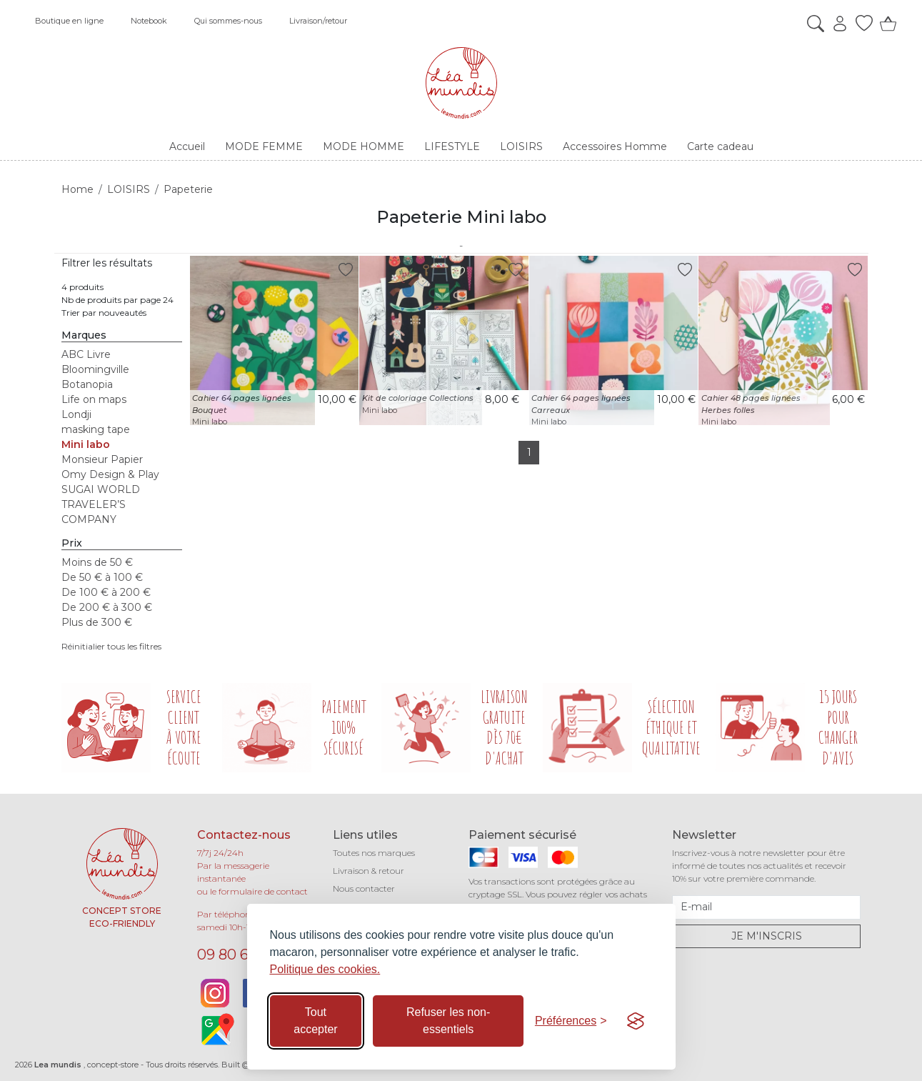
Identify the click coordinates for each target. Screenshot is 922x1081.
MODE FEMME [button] (264, 146)
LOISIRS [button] (521, 146)
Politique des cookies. (325, 969)
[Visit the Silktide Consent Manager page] (635, 1021)
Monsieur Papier (102, 459)
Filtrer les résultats (106, 262)
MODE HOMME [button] (363, 146)
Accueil (187, 146)
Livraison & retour (368, 870)
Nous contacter (364, 888)
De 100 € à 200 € (106, 592)
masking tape (95, 429)
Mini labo (85, 444)
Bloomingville (95, 369)
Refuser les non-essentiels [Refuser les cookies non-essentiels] (448, 1020)
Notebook (149, 21)
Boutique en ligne (69, 21)
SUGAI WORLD (100, 489)
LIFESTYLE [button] (452, 146)
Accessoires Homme (615, 146)
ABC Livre (86, 354)
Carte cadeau (720, 146)
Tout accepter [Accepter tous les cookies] (315, 1020)
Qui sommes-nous (228, 21)
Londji (76, 414)
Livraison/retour (318, 21)
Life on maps (93, 399)
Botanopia (87, 384)
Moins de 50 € (97, 562)
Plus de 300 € (96, 622)
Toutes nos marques (374, 852)
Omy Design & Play (110, 474)
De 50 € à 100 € (102, 577)
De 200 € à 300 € (106, 607)
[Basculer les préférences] (571, 1021)
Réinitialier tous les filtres (111, 646)
